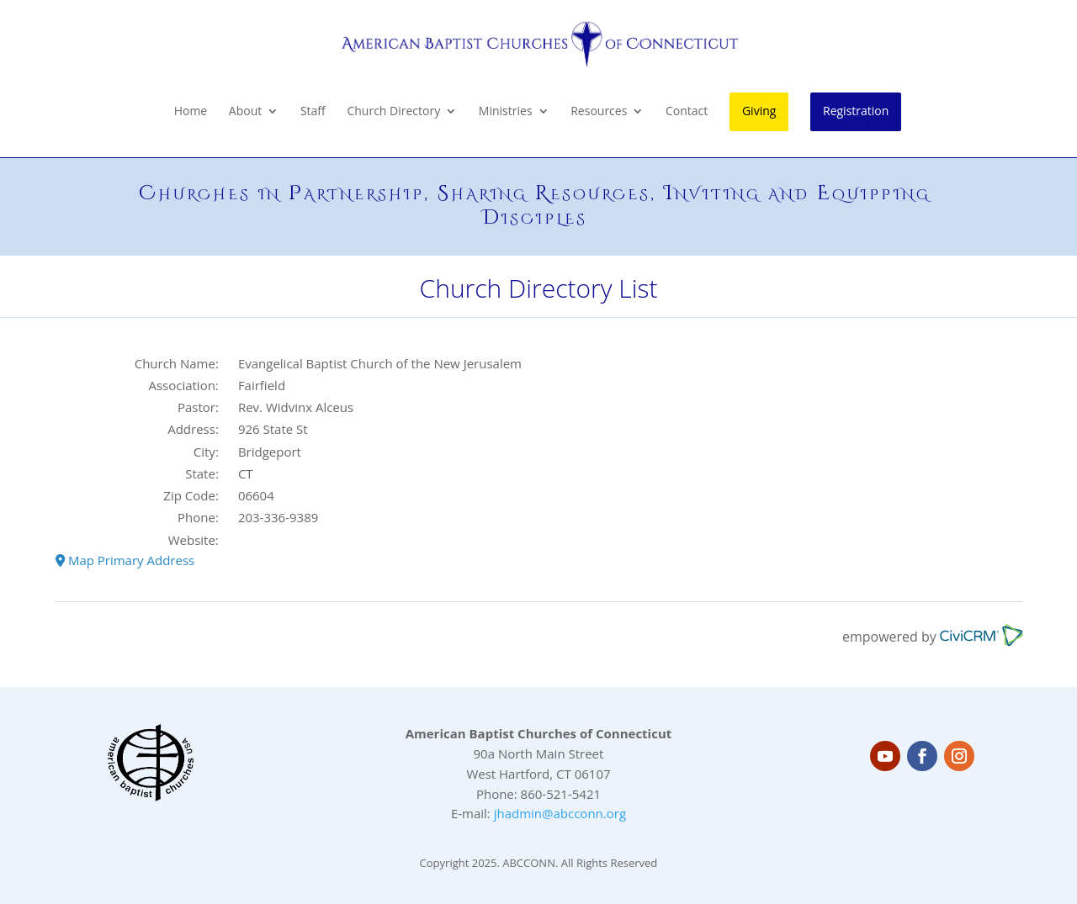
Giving (759, 111)
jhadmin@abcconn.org (560, 813)
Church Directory (393, 112)
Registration (856, 111)
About (245, 112)
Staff (313, 112)
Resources (598, 112)
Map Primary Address (125, 560)
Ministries (506, 112)
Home (191, 112)
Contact (687, 112)
